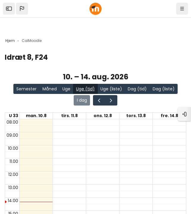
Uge (66, 89)
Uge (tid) (85, 89)
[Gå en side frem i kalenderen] (111, 100)
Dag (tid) (137, 89)
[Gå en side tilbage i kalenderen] (99, 100)
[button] (22, 9)
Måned (49, 89)
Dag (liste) (164, 89)
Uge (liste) (111, 89)
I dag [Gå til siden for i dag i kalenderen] (82, 100)
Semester (26, 89)
